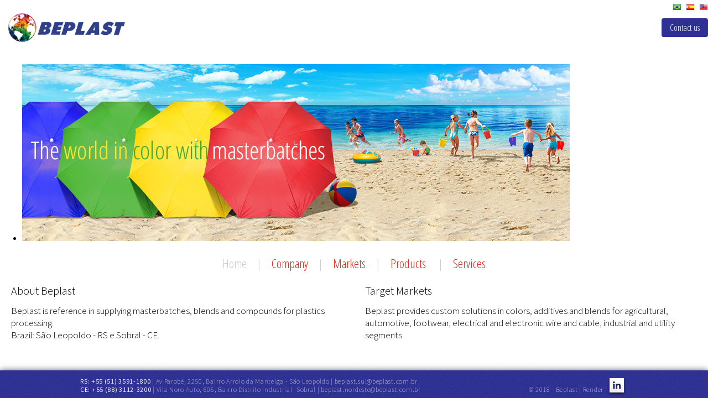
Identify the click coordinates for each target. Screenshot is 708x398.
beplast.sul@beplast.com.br (376, 381)
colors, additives (537, 311)
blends (597, 311)
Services (469, 263)
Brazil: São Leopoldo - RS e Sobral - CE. (85, 335)
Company (290, 263)
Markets (349, 263)
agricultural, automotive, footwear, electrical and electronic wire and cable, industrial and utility (520, 317)
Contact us (685, 28)
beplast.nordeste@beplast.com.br (371, 389)
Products (409, 263)
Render (593, 389)
